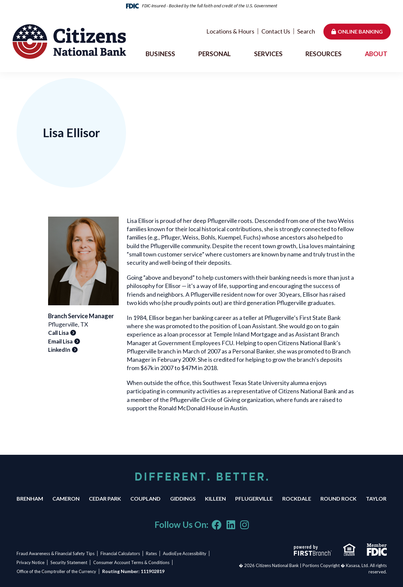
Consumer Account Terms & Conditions (133, 562)
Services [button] (268, 53)
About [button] (376, 53)
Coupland (145, 498)
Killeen (215, 498)
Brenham (30, 498)
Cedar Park (105, 498)
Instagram (244, 525)
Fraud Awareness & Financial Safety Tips (56, 553)
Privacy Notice (30, 562)
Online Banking (360, 31)
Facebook (217, 525)
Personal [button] (214, 53)
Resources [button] (323, 53)
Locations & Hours (230, 31)
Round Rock (338, 498)
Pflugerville (254, 498)
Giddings (183, 498)
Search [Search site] (306, 31)
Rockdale (296, 498)
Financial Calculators (121, 553)
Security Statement (69, 562)
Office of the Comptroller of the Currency (56, 571)
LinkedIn (59, 349)
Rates (153, 553)
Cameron (66, 498)
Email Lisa (60, 341)
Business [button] (160, 53)
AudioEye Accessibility (187, 553)
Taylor (376, 498)
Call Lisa (58, 332)
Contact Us (275, 31)
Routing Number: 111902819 (134, 571)
